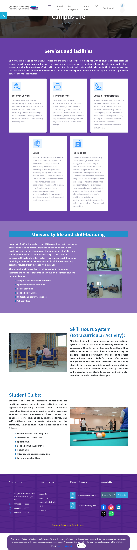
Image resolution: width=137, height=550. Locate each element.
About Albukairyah (47, 519)
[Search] (112, 8)
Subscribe (122, 512)
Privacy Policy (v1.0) (65, 546)
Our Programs (73, 8)
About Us (60, 8)
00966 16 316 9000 (21, 521)
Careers (42, 527)
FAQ (96, 6)
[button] (3, 15)
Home (60, 39)
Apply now (86, 8)
